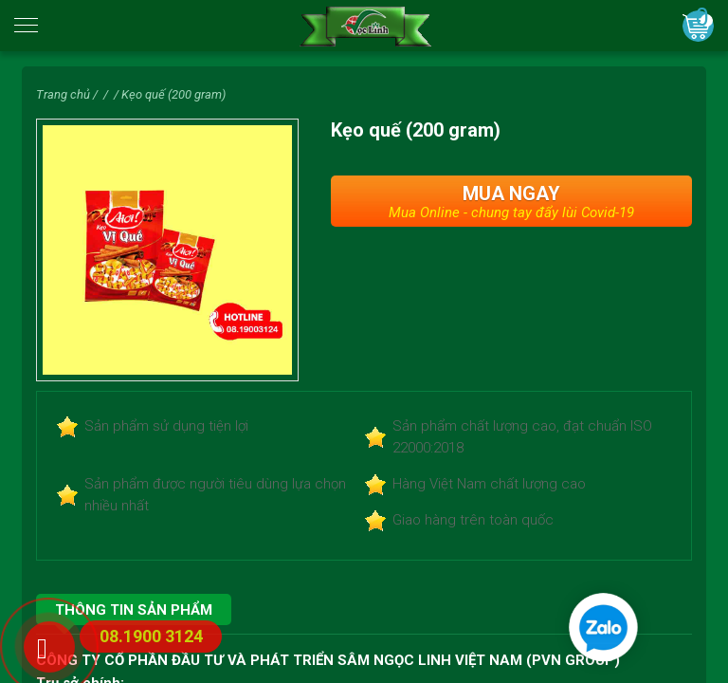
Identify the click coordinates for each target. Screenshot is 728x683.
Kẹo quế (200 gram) (173, 94)
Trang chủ (63, 94)
